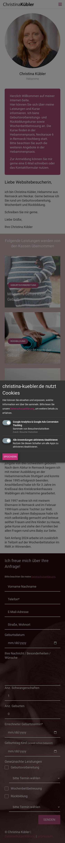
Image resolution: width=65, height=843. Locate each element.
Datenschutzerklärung (22, 408)
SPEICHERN (10, 456)
